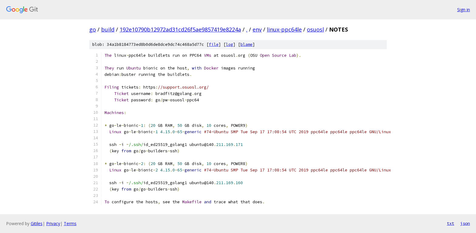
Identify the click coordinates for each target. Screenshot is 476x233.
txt (450, 223)
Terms (70, 223)
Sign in (463, 9)
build (107, 29)
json (465, 223)
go (92, 29)
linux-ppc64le (284, 29)
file (214, 44)
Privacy (53, 223)
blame (246, 44)
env (257, 29)
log (229, 44)
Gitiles (36, 223)
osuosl (315, 29)
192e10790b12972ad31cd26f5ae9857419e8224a (180, 29)
